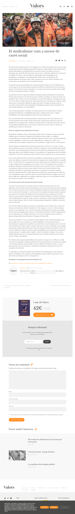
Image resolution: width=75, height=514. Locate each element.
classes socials (23, 263)
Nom (10, 391)
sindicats (50, 263)
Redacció (23, 268)
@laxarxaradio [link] (50, 271)
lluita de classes (33, 263)
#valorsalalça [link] (40, 271)
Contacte (33, 487)
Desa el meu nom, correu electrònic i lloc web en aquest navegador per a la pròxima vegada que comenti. (37, 414)
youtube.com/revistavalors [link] (46, 273)
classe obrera (15, 263)
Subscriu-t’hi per (43, 315)
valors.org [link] (25, 273)
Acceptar (44, 507)
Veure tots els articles (35, 268)
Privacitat (25, 490)
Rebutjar (54, 507)
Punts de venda (53, 487)
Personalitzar (64, 507)
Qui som (25, 487)
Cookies (33, 490)
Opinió (28, 61)
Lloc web (11, 406)
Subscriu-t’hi (14, 6)
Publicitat (64, 487)
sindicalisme (43, 263)
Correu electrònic (13, 398)
